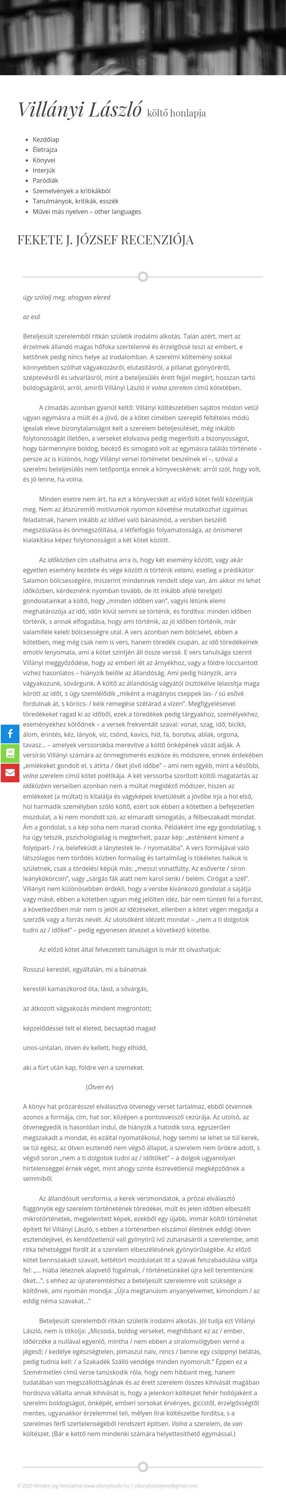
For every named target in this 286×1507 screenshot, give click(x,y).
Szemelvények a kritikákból (71, 191)
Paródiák (45, 180)
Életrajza (45, 149)
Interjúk (44, 170)
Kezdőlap (46, 139)
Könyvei (44, 160)
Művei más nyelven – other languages (87, 211)
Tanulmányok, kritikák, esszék (76, 201)
